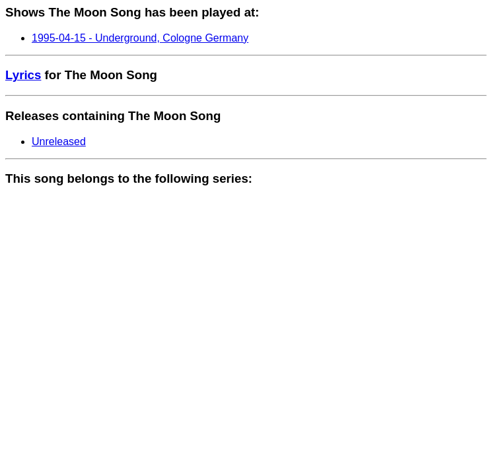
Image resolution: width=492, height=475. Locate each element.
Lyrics (23, 75)
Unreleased (59, 141)
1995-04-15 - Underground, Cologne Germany (140, 38)
